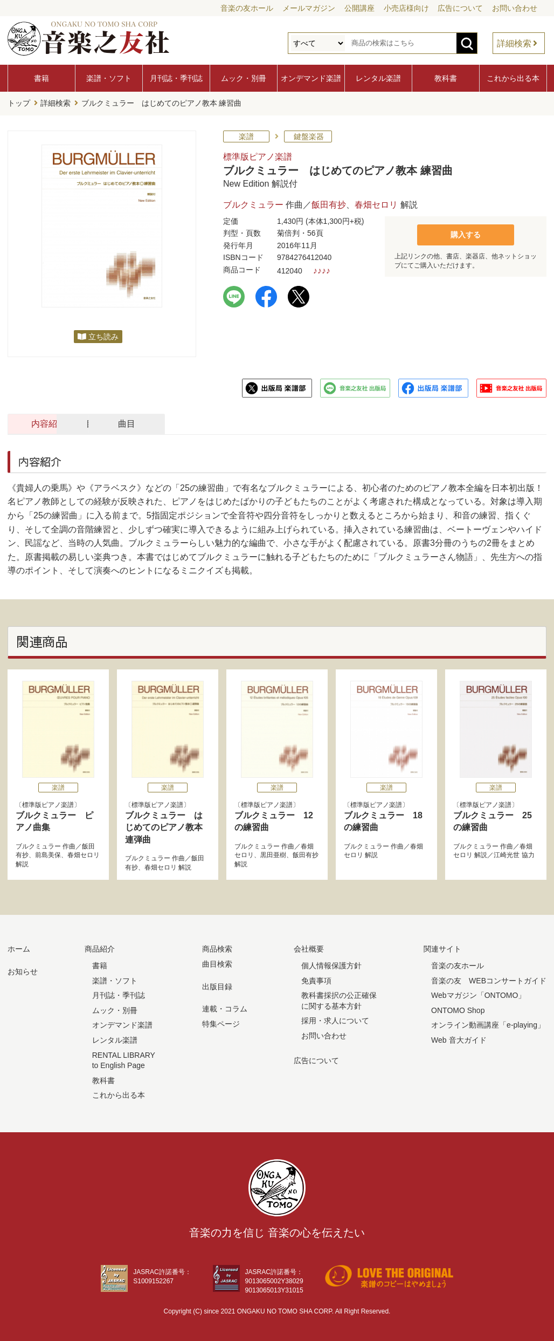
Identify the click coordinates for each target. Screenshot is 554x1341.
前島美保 (48, 854)
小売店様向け (406, 8)
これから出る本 (513, 78)
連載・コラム (224, 1007)
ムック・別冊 (243, 78)
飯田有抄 (328, 203)
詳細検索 (514, 43)
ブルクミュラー (253, 203)
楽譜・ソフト (108, 78)
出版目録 (217, 985)
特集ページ (221, 1022)
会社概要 (309, 948)
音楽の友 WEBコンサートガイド (488, 979)
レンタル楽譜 (378, 78)
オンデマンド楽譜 (311, 78)
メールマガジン (308, 8)
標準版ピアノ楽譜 (257, 155)
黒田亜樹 (273, 854)
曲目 (293, 422)
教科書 (445, 78)
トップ (19, 103)
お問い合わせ (514, 8)
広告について (460, 8)
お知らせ (23, 970)
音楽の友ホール (246, 8)
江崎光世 (507, 854)
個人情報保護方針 (331, 964)
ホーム (19, 948)
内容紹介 (59, 422)
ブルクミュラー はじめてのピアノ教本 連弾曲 (164, 826)
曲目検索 (217, 963)
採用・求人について (335, 1020)
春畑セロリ (376, 203)
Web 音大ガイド (458, 1039)
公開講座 (359, 8)
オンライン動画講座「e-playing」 (488, 1024)
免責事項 (316, 979)
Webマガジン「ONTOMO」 (478, 994)
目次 (176, 422)
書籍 (41, 78)
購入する (466, 233)
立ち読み (103, 335)
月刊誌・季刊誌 (176, 78)
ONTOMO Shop (457, 1009)
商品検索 (217, 948)
